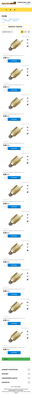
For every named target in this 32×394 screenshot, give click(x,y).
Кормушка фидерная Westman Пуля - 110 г (14, 318)
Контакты (28, 3)
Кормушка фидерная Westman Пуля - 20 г (14, 55)
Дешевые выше (7, 32)
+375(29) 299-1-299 (23, 2)
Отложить (27, 43)
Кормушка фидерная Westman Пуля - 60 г (14, 172)
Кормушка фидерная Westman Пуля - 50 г (14, 143)
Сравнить (27, 46)
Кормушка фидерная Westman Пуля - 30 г (14, 84)
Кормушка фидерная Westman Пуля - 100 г (14, 289)
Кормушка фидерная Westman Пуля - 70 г (14, 201)
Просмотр (27, 39)
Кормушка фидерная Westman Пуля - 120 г (14, 347)
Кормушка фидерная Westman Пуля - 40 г (14, 114)
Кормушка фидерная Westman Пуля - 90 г (14, 260)
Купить (15, 61)
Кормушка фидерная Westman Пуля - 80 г (14, 230)
